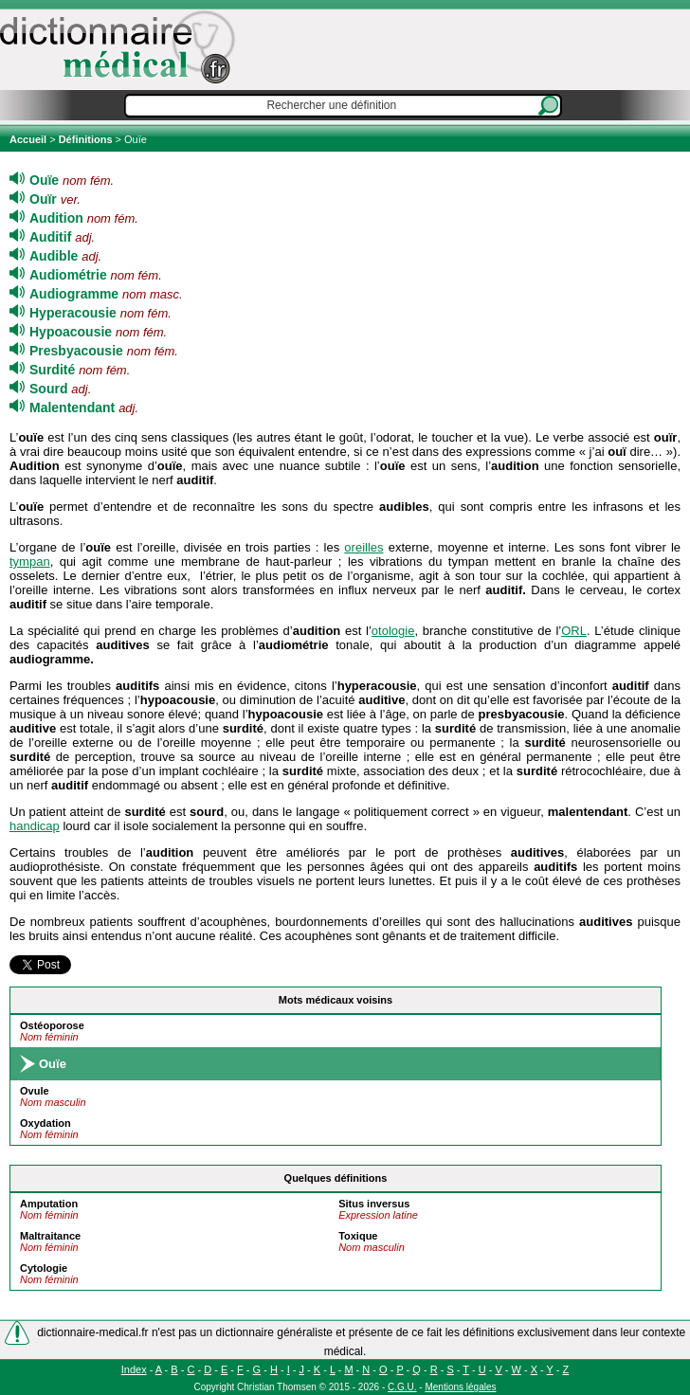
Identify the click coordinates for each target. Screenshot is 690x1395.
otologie (393, 631)
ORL (574, 631)
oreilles (363, 547)
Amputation (49, 1203)
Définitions (86, 139)
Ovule (34, 1090)
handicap (34, 826)
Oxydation (45, 1123)
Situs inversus (373, 1203)
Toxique (357, 1235)
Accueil (29, 139)
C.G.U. (402, 1387)
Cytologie (43, 1268)
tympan (29, 561)
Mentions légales (460, 1387)
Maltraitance (50, 1235)
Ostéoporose (52, 1025)
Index (134, 1369)
